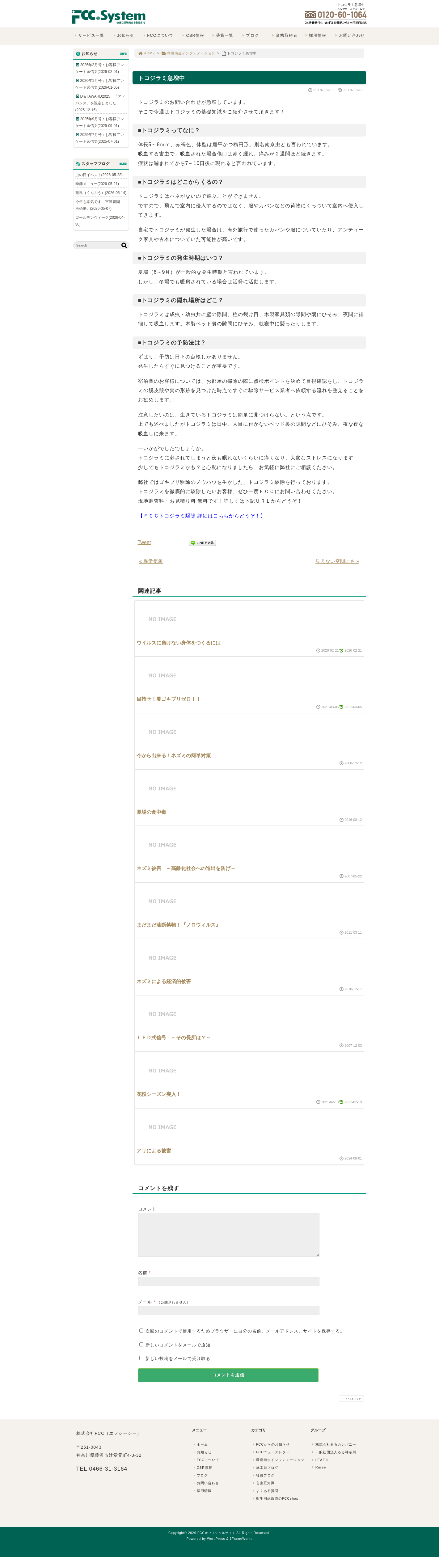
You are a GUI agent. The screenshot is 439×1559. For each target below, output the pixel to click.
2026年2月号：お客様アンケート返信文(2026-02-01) (99, 68)
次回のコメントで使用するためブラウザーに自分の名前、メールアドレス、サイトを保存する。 (245, 1338)
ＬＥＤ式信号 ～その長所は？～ (174, 1037)
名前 (142, 1280)
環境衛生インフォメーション (188, 53)
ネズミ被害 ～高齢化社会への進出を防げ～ (186, 868)
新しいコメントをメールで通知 (178, 1352)
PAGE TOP (350, 1406)
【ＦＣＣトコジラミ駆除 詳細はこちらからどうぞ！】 (202, 515)
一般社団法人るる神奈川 (333, 1459)
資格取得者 (284, 35)
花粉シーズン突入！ (159, 1094)
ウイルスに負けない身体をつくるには (179, 642)
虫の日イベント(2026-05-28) (99, 175)
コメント (147, 1208)
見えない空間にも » (337, 561)
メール (145, 1309)
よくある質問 (265, 1498)
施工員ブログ (265, 1475)
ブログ (250, 35)
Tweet (144, 542)
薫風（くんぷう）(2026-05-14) (100, 193)
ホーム (200, 1452)
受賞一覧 (222, 35)
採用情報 (315, 35)
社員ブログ (263, 1483)
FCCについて (158, 35)
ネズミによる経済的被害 (164, 981)
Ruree (318, 1475)
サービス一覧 (88, 35)
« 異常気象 (151, 561)
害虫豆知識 (263, 1490)
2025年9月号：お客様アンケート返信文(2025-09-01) (99, 122)
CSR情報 (192, 35)
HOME (146, 53)
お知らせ (123, 35)
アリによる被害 (154, 1150)
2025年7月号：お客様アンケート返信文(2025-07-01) (99, 138)
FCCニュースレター (271, 1459)
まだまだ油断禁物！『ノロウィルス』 (179, 924)
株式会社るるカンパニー (333, 1452)
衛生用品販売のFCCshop (275, 1506)
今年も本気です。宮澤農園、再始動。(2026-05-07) (99, 205)
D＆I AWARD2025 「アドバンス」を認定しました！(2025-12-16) (100, 103)
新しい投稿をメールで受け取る (178, 1365)
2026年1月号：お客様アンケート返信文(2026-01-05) (99, 84)
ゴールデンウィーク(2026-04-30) (100, 220)
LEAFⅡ (320, 1467)
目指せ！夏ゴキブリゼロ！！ (169, 699)
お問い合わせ (349, 35)
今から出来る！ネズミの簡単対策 (174, 755)
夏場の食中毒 (151, 812)
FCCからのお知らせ (271, 1452)
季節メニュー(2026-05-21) (97, 184)
